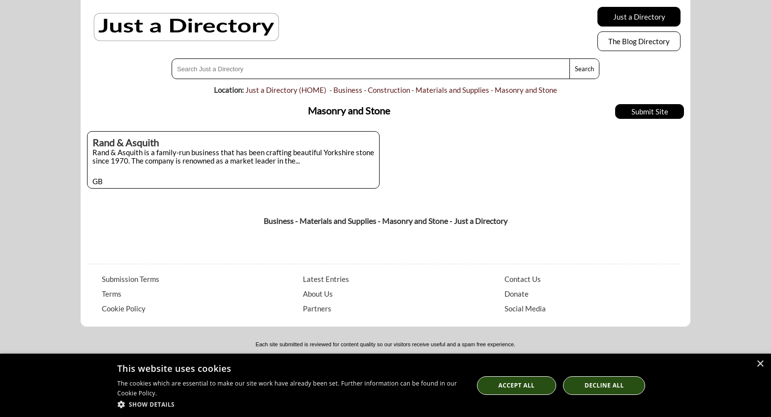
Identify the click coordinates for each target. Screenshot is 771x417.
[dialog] (385, 385)
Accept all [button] (517, 385)
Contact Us (522, 279)
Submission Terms (130, 279)
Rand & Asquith (125, 142)
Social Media (525, 308)
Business (347, 89)
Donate (516, 293)
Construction (389, 89)
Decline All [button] (604, 385)
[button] (290, 404)
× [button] (760, 364)
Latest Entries (326, 279)
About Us (318, 293)
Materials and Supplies (452, 89)
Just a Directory (639, 16)
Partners (317, 308)
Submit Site (649, 111)
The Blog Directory (639, 41)
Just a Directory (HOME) (285, 89)
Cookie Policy (124, 308)
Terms (111, 293)
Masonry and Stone (526, 89)
